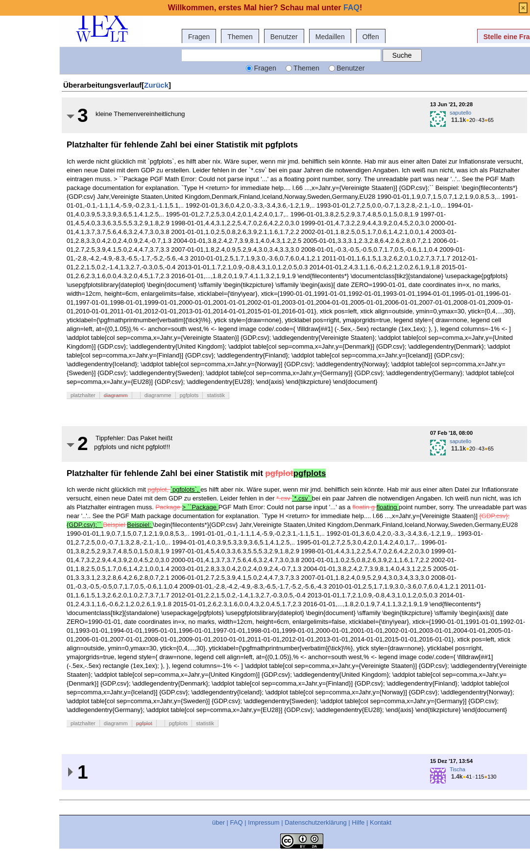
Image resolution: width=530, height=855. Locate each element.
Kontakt (380, 822)
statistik (216, 395)
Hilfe (358, 822)
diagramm (116, 395)
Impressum (263, 822)
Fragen (199, 37)
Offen (370, 37)
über (218, 822)
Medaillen (330, 37)
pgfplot (144, 723)
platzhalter (83, 395)
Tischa (457, 769)
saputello (460, 113)
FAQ (236, 822)
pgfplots (189, 395)
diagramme (158, 395)
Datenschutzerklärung (315, 822)
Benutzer (284, 37)
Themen (239, 37)
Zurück (156, 85)
